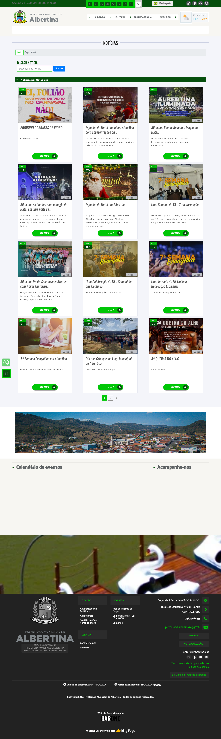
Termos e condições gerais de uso (190, 663)
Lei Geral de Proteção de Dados (189, 674)
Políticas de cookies (198, 666)
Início (19, 52)
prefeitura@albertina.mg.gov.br (182, 627)
